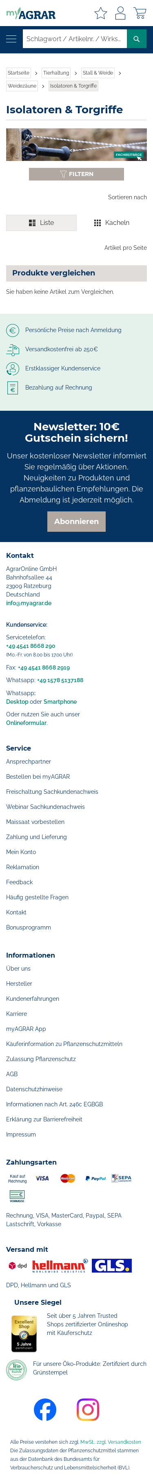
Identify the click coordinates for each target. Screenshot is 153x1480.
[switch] (76, 223)
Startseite (18, 73)
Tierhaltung (56, 73)
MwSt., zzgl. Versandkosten (110, 1442)
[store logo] (27, 13)
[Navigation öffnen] (11, 38)
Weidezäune (22, 86)
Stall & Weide (98, 73)
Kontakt (16, 912)
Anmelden (120, 13)
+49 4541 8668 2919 (44, 667)
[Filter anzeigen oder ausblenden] (76, 174)
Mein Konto (21, 852)
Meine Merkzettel (100, 13)
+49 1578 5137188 (60, 680)
